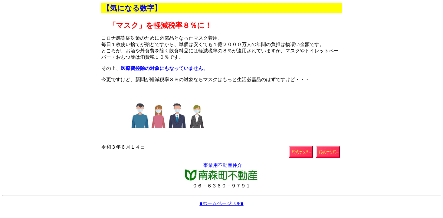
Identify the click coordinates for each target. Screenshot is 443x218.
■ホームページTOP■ (221, 203)
